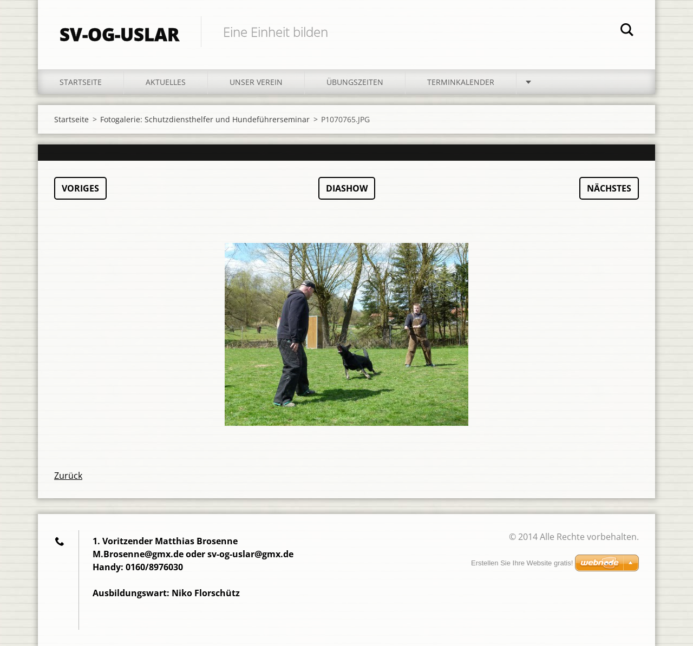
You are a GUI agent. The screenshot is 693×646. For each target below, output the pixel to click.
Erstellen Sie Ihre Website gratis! (522, 563)
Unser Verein (256, 82)
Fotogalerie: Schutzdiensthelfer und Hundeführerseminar (205, 119)
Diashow (347, 188)
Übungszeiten (354, 82)
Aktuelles (166, 82)
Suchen (626, 31)
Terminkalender (460, 82)
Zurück (68, 476)
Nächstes (609, 188)
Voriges (80, 188)
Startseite (81, 82)
